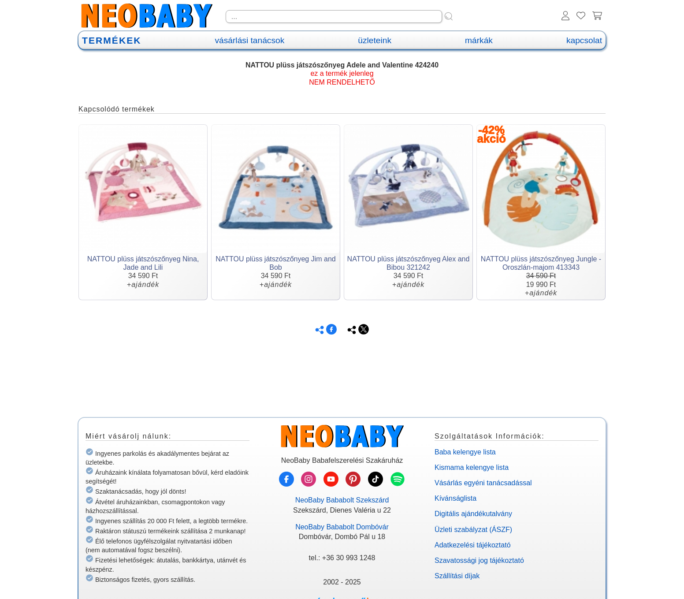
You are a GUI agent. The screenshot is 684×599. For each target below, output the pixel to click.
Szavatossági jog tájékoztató (479, 560)
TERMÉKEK (111, 40)
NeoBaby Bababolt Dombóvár (342, 527)
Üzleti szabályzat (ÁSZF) (473, 529)
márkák (479, 40)
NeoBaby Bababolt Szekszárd (342, 500)
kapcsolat (584, 40)
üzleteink (374, 40)
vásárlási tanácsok (249, 40)
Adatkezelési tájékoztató (473, 545)
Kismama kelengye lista (472, 467)
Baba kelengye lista (465, 452)
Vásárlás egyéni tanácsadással (483, 483)
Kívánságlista (455, 498)
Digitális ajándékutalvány (473, 513)
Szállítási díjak (457, 576)
